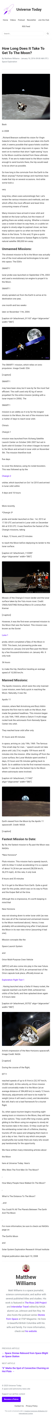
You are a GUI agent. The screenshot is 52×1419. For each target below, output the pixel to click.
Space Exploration (9, 62)
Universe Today (22, 9)
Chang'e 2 (6, 476)
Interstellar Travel (20, 1306)
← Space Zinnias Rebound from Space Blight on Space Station (25, 1355)
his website (31, 1331)
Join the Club (43, 20)
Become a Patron (11, 1399)
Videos (13, 20)
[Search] (47, 33)
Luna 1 (5, 635)
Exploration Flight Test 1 (13, 980)
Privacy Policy (32, 1406)
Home (5, 20)
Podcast (21, 20)
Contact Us (19, 1406)
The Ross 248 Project (36, 1302)
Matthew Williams (11, 58)
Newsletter (31, 20)
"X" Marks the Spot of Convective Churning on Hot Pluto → (25, 1370)
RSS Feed (26, 26)
